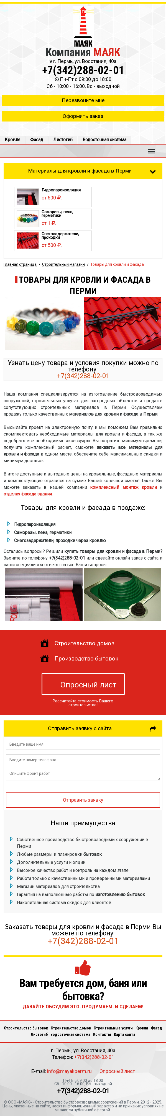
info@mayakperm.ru (69, 1071)
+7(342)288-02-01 (83, 70)
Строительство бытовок (26, 1028)
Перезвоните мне (83, 100)
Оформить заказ (83, 116)
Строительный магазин (63, 264)
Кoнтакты (102, 1034)
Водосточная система (104, 139)
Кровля (12, 139)
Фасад (36, 139)
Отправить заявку (83, 800)
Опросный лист (88, 684)
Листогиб (63, 139)
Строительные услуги (113, 1028)
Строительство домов (71, 1028)
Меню (151, 148)
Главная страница (20, 264)
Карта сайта (124, 1034)
